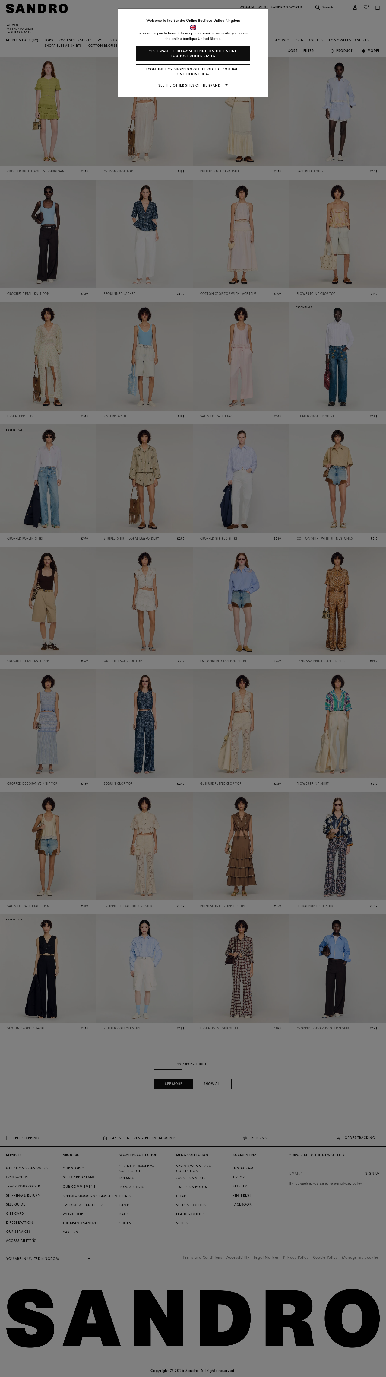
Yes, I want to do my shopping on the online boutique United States (193, 53)
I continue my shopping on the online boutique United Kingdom (193, 71)
